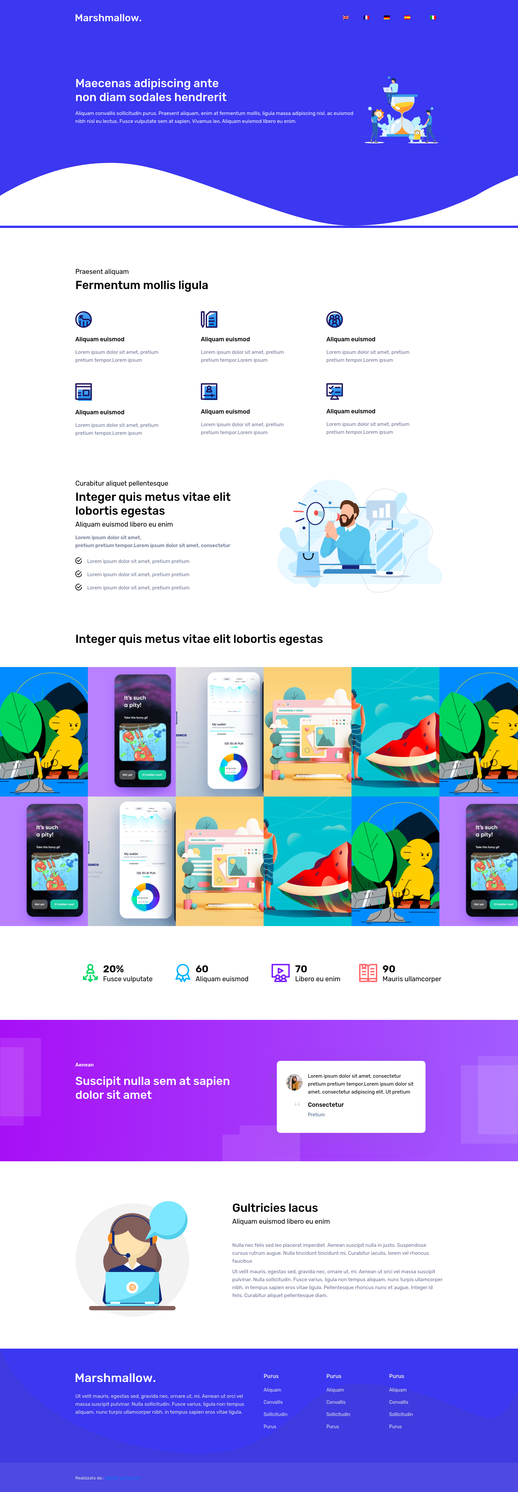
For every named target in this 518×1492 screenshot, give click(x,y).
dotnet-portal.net (122, 1477)
